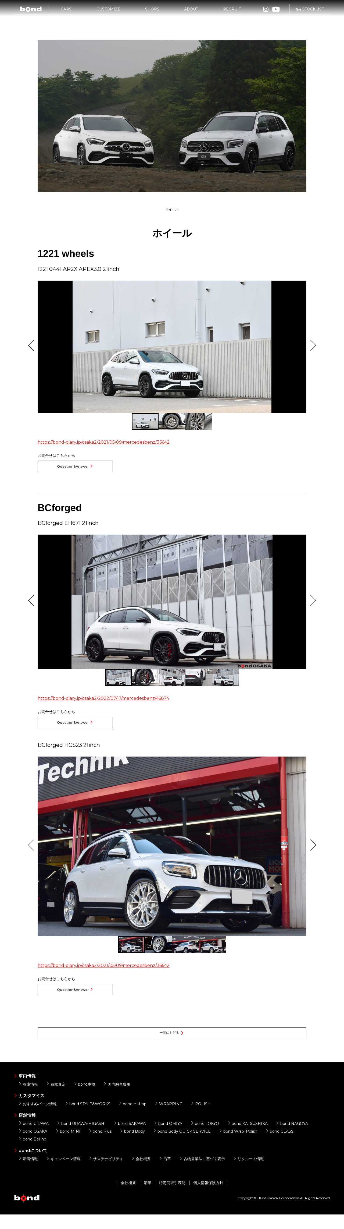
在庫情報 (28, 1098)
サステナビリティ (106, 1173)
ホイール (172, 209)
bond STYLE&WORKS (87, 1118)
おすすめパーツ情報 (37, 1118)
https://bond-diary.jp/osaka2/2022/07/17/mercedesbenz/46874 (103, 701)
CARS (66, 12)
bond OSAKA (32, 1145)
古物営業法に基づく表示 (202, 1173)
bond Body (132, 1145)
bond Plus (100, 1145)
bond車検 (84, 1098)
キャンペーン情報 (63, 1173)
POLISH (201, 1118)
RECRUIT (232, 12)
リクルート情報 (248, 1173)
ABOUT (191, 12)
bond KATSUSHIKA (247, 1137)
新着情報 (28, 1173)
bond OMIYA (168, 1137)
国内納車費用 (116, 1098)
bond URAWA (33, 1137)
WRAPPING (168, 1118)
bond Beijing (32, 1153)
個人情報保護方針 (208, 1197)
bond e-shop (133, 1118)
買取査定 (56, 1098)
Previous (31, 345)
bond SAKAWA (130, 1137)
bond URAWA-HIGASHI (81, 1137)
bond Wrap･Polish (238, 1145)
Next (313, 345)
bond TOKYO (204, 1137)
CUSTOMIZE (108, 12)
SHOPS (152, 12)
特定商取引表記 (172, 1197)
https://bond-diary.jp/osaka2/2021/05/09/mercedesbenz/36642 (104, 442)
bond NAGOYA (292, 1137)
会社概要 (141, 1173)
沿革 (165, 1173)
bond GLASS (279, 1145)
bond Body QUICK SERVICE (182, 1145)
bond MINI (67, 1145)
